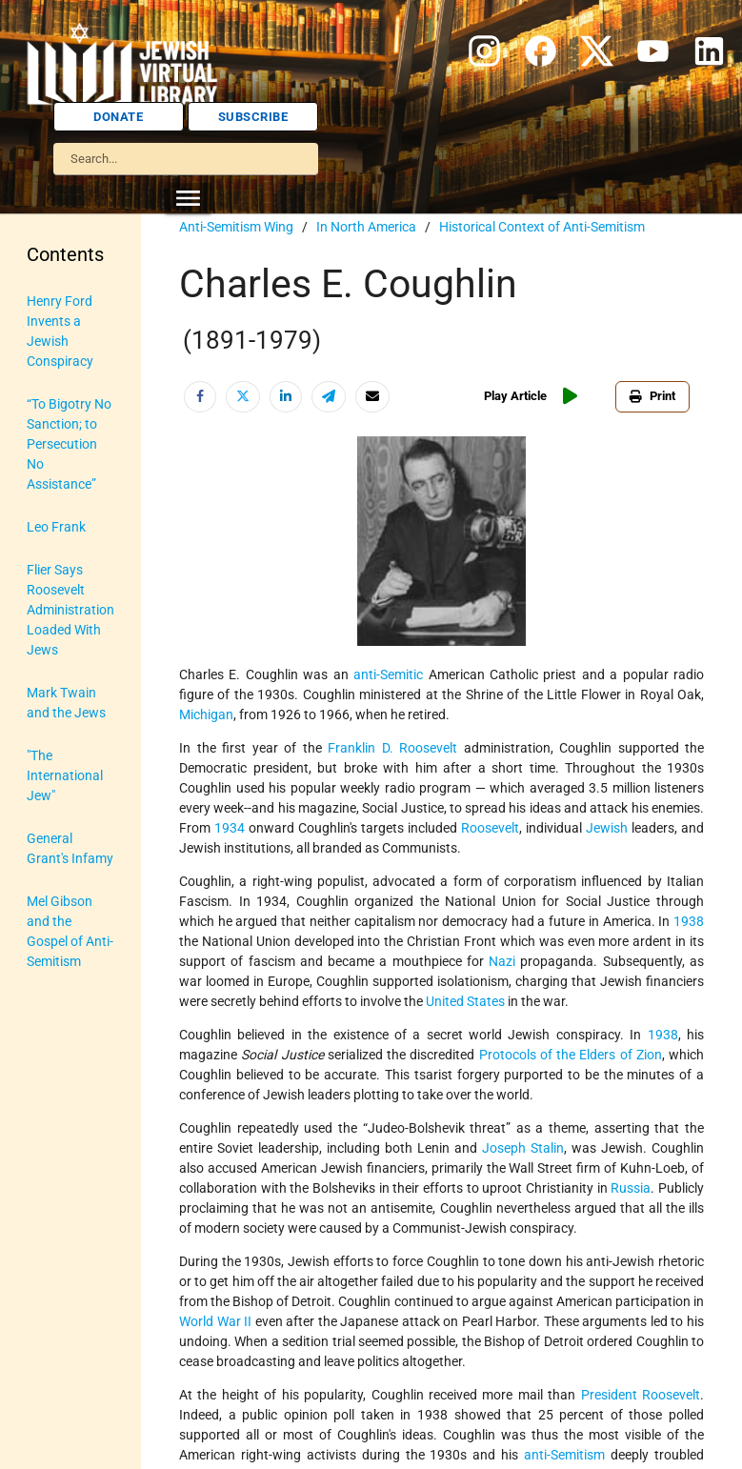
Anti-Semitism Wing (236, 226)
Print (652, 396)
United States (465, 1001)
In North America (366, 226)
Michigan (206, 714)
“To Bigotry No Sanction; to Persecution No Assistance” (69, 444)
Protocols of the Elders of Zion (570, 1054)
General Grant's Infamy (70, 848)
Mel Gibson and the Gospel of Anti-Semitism (70, 931)
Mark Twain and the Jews (66, 702)
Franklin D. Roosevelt (392, 747)
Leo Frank (56, 526)
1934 (229, 827)
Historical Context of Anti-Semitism (542, 226)
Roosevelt (490, 827)
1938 (688, 921)
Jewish (607, 827)
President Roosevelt (640, 1394)
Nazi (502, 961)
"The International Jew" (65, 775)
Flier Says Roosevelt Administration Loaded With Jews (70, 609)
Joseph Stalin (523, 1148)
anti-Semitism (564, 1454)
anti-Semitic (388, 674)
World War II (215, 1321)
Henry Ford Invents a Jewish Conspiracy (60, 331)
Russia (631, 1188)
